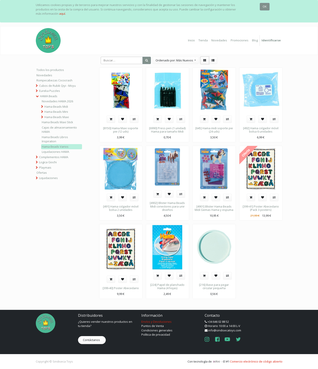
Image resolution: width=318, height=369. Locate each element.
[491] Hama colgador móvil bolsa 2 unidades (120, 208)
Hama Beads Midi (56, 107)
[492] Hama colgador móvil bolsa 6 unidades (260, 130)
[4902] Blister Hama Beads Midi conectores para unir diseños (167, 206)
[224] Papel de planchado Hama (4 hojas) (167, 286)
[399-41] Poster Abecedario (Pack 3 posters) (261, 208)
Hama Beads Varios (55, 147)
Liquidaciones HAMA (55, 152)
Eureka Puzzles (49, 91)
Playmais (45, 167)
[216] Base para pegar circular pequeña (214, 286)
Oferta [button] (245, 152)
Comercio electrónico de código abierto (256, 361)
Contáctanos (92, 340)
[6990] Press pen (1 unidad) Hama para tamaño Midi (167, 130)
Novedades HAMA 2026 (57, 101)
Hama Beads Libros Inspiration (55, 139)
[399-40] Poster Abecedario (121, 288)
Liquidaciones (48, 178)
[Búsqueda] (146, 60)
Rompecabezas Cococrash (54, 80)
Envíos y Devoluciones (156, 322)
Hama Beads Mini (56, 112)
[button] (176, 60)
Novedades (44, 75)
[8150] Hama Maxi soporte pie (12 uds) (120, 130)
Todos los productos (50, 70)
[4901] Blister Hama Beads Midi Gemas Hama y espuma (214, 208)
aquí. (62, 14)
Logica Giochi (48, 162)
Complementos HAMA (53, 157)
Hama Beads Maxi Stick (57, 122)
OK (265, 6)
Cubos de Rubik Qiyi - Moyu (57, 86)
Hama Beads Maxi (56, 117)
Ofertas (41, 173)
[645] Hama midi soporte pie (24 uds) (214, 130)
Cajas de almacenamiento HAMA (59, 129)
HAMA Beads (48, 96)
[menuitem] (191, 40)
